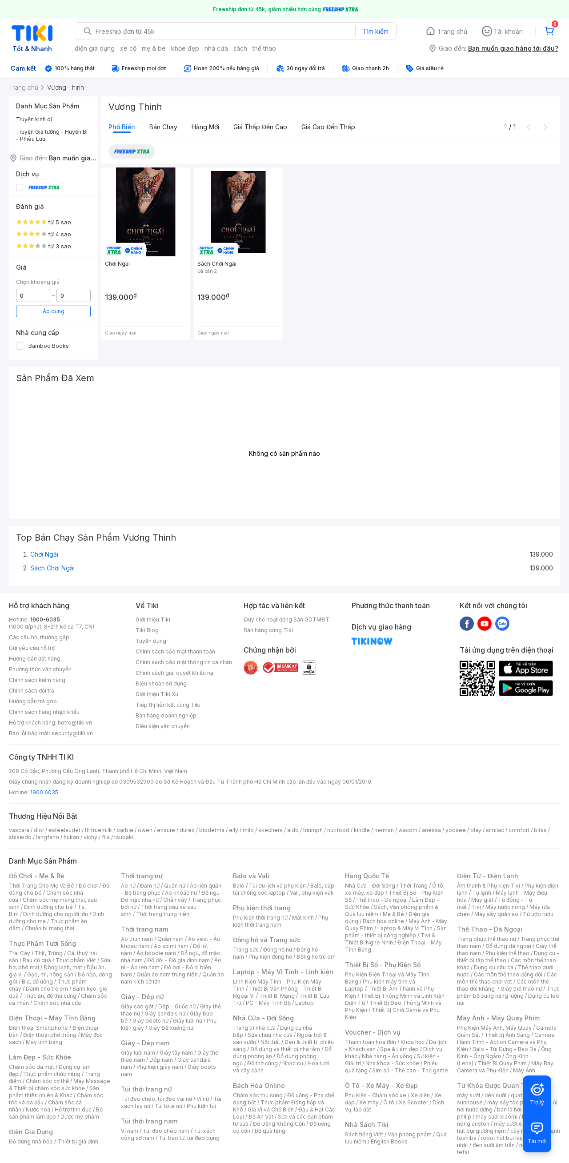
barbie (124, 830)
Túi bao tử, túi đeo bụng (189, 1138)
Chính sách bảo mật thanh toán (175, 651)
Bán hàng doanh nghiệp (166, 715)
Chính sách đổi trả (31, 690)
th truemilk (98, 830)
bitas (540, 830)
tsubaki (123, 837)
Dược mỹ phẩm (79, 1116)
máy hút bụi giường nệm (504, 1127)
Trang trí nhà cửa (254, 1027)
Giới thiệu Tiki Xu (157, 694)
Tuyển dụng (151, 640)
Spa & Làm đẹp (399, 1049)
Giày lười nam (138, 1052)
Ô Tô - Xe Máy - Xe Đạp (381, 1085)
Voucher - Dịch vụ (372, 1032)
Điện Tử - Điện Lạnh (487, 876)
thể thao (264, 48)
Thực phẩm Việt (76, 960)
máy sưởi (468, 1095)
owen (145, 830)
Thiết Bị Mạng (277, 995)
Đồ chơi (88, 885)
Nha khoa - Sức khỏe (392, 1063)
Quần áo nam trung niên (167, 974)
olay (475, 830)
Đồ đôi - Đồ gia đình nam (178, 960)
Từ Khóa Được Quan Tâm (495, 1085)
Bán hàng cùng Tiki (268, 630)
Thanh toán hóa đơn (370, 1042)
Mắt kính (303, 917)
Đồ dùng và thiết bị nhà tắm (285, 1049)
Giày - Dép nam (145, 1043)
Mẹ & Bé (393, 914)
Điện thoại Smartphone (38, 1027)
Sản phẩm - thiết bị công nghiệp (396, 932)
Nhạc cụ (292, 1063)
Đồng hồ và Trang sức (267, 940)
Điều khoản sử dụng (161, 683)
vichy (90, 837)
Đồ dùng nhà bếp (31, 1141)
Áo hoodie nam (156, 953)
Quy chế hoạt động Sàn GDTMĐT (286, 619)
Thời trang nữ (142, 876)
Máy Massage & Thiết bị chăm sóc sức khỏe (59, 1084)
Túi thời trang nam (149, 1121)
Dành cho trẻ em (47, 988)
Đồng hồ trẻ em (316, 956)
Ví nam (129, 1130)
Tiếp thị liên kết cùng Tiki (168, 704)
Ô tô (388, 1102)
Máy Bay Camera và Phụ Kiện (505, 1067)
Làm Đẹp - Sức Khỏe (40, 1057)
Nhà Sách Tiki (367, 1124)
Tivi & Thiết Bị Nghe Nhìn (390, 939)
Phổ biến (121, 127)
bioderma (211, 830)
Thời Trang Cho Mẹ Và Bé (41, 885)
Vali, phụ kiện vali (311, 892)
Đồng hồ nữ (277, 949)
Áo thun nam (137, 939)
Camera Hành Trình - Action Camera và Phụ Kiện (506, 1042)
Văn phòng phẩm (410, 1134)
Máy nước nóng (505, 907)
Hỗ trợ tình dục (73, 1109)
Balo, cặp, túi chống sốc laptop (284, 889)
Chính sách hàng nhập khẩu (44, 712)
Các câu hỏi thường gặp (39, 637)
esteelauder (64, 830)
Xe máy (369, 1102)
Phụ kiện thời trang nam (280, 921)
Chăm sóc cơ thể (47, 1081)
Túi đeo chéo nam (166, 1130)
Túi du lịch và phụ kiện (277, 885)
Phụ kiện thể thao (507, 953)
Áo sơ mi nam (171, 946)
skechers (270, 830)
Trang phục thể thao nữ (486, 939)
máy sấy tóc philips (512, 1102)
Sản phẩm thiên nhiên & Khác (54, 1092)
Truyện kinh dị (34, 119)
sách (240, 48)
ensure (166, 830)
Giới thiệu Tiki (153, 619)
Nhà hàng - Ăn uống (387, 1056)
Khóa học (413, 1042)
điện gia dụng (95, 48)
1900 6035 (44, 792)
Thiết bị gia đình (77, 1141)
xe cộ (128, 48)
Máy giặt (482, 899)
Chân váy (175, 899)
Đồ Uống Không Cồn (279, 1123)
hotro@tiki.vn (75, 722)
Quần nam (170, 939)
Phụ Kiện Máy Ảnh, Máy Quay (494, 1027)
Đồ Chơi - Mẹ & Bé (36, 876)
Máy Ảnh (524, 1070)
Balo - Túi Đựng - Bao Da (505, 1049)
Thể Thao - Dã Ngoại (489, 929)
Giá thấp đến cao (260, 127)
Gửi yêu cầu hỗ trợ (32, 648)
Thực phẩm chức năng (51, 1074)
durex (187, 830)
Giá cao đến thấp (328, 127)
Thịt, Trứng (49, 953)
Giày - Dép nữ (142, 996)
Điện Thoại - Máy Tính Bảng (52, 1018)
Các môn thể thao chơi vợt (507, 978)
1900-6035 (45, 619)
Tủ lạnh (481, 892)
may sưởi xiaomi (496, 1116)
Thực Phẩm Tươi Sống (42, 943)
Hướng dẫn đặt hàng (34, 658)
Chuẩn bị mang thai (49, 928)
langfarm (47, 837)
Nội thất (270, 1042)
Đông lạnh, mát (63, 967)
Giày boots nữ (150, 1020)
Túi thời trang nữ (146, 1089)
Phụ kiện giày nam (159, 1066)
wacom (407, 830)
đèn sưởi (495, 1095)
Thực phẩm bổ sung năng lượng (508, 992)
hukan (71, 837)
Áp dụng (53, 311)
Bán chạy (163, 127)
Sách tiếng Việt (364, 1134)
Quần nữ (174, 885)
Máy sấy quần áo (496, 914)
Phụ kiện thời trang (262, 908)
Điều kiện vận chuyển (163, 726)
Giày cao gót (137, 1006)
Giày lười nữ (187, 1020)
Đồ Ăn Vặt (260, 1116)
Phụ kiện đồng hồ (270, 956)
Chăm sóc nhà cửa (57, 1003)
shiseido (20, 837)
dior (39, 830)
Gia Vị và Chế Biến (271, 1109)
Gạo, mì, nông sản (50, 974)
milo (248, 830)
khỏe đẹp (185, 48)
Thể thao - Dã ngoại (382, 899)
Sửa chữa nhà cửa (270, 1035)
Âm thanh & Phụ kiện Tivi (488, 885)
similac (495, 830)
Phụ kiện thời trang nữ (260, 917)
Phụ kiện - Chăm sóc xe (375, 1095)
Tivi (476, 907)
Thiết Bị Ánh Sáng (507, 1035)
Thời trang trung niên (162, 914)
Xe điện (420, 1095)
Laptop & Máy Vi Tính (405, 928)
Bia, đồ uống (37, 981)
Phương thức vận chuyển (40, 669)
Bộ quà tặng (270, 1130)
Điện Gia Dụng (31, 1131)
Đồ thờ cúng (262, 1063)
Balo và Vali (251, 876)
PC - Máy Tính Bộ (268, 1003)
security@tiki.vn (72, 733)
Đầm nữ (150, 885)
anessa (431, 830)
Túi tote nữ (168, 1106)
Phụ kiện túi (201, 1106)
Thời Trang (414, 885)
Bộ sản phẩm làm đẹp (56, 1113)
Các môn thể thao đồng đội (508, 974)
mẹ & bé (154, 48)
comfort (519, 830)
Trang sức (246, 949)
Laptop (304, 1003)
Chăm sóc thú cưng (258, 1095)
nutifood (338, 830)
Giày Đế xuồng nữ (170, 1027)
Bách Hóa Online (259, 1085)
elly (233, 830)
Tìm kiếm (376, 31)
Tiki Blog (147, 630)
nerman (384, 830)
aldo (293, 830)
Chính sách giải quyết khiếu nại (175, 672)
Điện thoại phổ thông (49, 1035)
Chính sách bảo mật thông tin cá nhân (184, 662)
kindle (362, 830)
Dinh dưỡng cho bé (48, 907)
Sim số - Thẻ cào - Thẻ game (410, 1070)
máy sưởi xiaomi (515, 1123)
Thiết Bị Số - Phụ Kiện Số (383, 964)
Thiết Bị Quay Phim (502, 1063)
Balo (238, 885)
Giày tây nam (176, 1052)
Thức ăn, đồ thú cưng (49, 995)
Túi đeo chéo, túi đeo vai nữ (156, 1098)
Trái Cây (19, 953)
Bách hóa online (383, 921)
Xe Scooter (413, 1102)
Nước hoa (38, 1109)
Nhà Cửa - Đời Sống (263, 1018)
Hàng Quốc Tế (367, 876)
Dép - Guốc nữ (177, 1006)
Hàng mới (205, 127)
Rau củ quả (37, 960)
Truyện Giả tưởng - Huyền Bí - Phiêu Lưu (52, 135)
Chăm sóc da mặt (31, 1066)
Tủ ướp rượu (538, 914)
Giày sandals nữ (164, 1013)
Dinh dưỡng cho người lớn (55, 914)
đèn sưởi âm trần (494, 1145)
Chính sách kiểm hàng (37, 680)
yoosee (455, 830)
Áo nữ (128, 885)
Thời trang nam (144, 929)
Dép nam (161, 1059)
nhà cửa (216, 48)
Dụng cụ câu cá (493, 967)
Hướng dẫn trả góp (33, 701)
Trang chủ (452, 31)
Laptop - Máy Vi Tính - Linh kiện (283, 972)
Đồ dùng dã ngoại (508, 946)
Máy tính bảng (44, 1042)
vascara (19, 830)
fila (106, 837)
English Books (389, 1141)
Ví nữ (202, 1098)
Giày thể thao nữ (521, 988)
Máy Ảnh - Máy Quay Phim (498, 1018)
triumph (313, 830)
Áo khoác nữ (181, 892)
